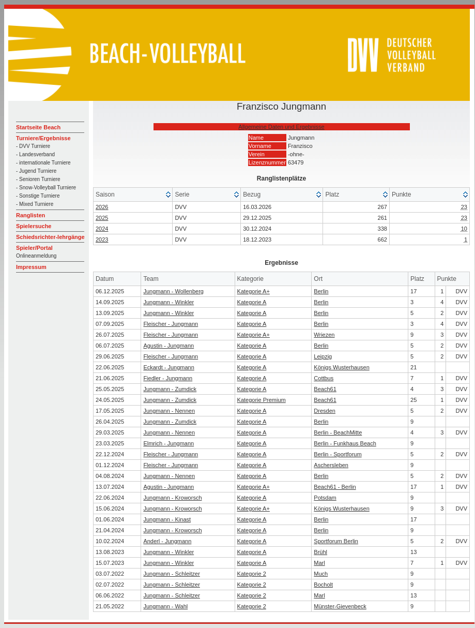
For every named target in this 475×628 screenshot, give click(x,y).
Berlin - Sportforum (337, 454)
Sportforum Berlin (336, 541)
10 (464, 229)
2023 (102, 239)
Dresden (324, 411)
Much (321, 574)
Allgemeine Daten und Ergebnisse (281, 127)
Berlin (321, 291)
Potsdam (325, 498)
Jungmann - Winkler (168, 302)
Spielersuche (33, 226)
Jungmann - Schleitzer (171, 574)
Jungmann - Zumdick (169, 389)
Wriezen (324, 335)
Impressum (31, 267)
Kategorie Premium (261, 400)
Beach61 (325, 389)
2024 (102, 229)
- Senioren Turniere (38, 179)
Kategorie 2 (251, 574)
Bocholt (323, 584)
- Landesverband (35, 154)
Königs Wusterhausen (341, 367)
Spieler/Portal (34, 248)
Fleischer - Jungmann (170, 324)
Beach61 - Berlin (335, 487)
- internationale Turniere (43, 163)
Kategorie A (252, 302)
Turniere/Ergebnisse (43, 138)
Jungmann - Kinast (167, 519)
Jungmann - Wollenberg (173, 291)
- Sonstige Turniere (38, 196)
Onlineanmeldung (36, 256)
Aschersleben (331, 465)
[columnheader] (133, 195)
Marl (319, 563)
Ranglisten (30, 215)
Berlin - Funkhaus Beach (345, 443)
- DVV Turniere (33, 146)
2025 (102, 218)
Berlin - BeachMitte (338, 432)
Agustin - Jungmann (168, 345)
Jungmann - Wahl (165, 606)
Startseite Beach (38, 127)
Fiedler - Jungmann (167, 378)
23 (464, 207)
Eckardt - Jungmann (168, 367)
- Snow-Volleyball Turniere (46, 187)
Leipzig (323, 356)
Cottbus (323, 378)
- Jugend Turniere (36, 171)
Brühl (320, 552)
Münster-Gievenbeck (340, 606)
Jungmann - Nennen (169, 411)
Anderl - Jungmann (167, 541)
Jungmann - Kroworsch (172, 498)
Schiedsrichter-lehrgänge (50, 237)
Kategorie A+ (253, 291)
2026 (102, 207)
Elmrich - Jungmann (168, 443)
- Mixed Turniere (34, 204)
